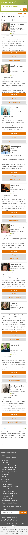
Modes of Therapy (7, 489)
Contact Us (5, 474)
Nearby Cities (22, 13)
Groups (4, 476)
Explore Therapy (7, 484)
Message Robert (14, 220)
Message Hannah (14, 141)
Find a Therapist (7, 482)
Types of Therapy (7, 498)
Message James (15, 180)
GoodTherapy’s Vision (9, 458)
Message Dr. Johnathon (15, 422)
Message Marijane (15, 297)
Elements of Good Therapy (10, 486)
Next (23, 428)
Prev (5, 428)
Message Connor (14, 380)
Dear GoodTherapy (8, 491)
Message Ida (14, 259)
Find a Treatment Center (9, 493)
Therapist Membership (9, 465)
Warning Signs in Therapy (10, 503)
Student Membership (8, 469)
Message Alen (14, 339)
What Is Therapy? (7, 496)
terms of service (20, 437)
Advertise (5, 460)
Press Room (5, 462)
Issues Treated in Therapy (10, 500)
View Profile (14, 53)
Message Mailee (14, 60)
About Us (5, 455)
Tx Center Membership (9, 467)
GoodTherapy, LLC (17, 523)
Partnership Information (9, 472)
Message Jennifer (14, 102)
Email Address (5, 510)
